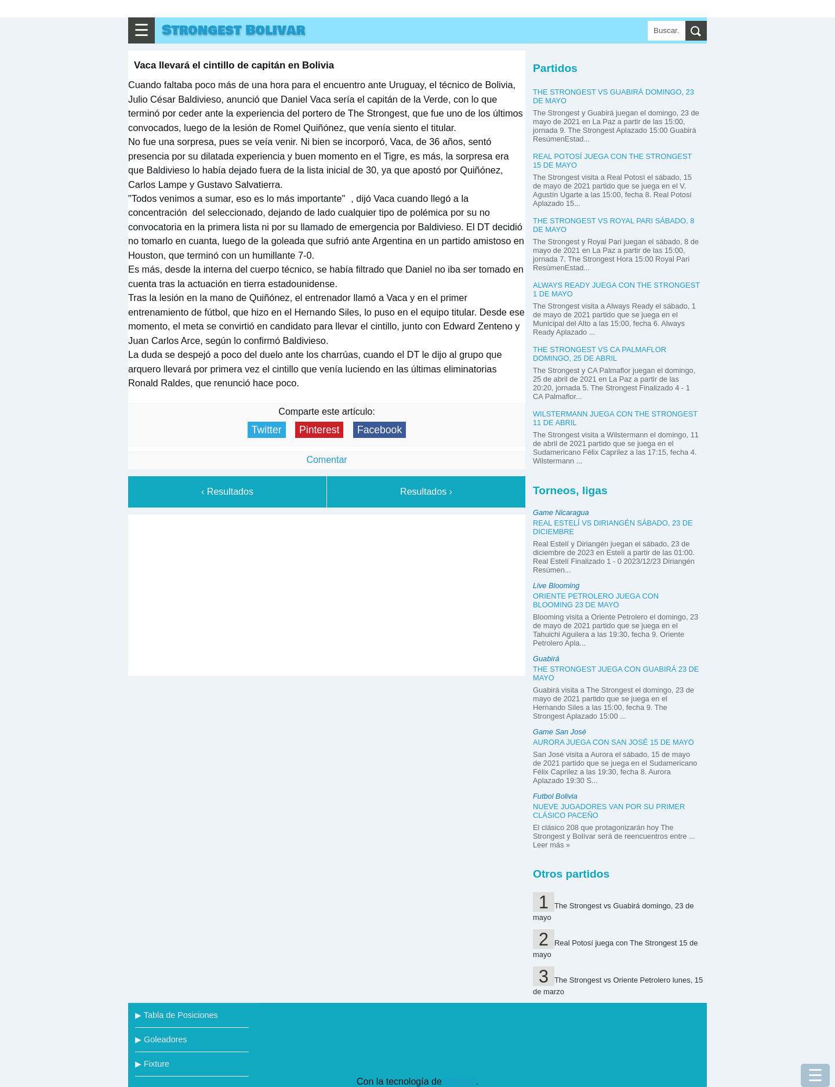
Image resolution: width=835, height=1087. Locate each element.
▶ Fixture (152, 1063)
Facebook (379, 430)
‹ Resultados (227, 492)
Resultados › (426, 492)
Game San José (559, 731)
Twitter (267, 430)
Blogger (459, 1081)
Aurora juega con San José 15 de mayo (613, 742)
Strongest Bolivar (233, 30)
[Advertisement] (327, 592)
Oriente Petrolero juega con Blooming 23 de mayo (596, 600)
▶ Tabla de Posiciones (176, 1015)
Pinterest (319, 430)
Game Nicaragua (561, 512)
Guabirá (546, 658)
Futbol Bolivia (555, 796)
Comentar (326, 460)
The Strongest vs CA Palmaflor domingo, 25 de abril (599, 354)
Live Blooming (556, 585)
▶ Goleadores (161, 1039)
